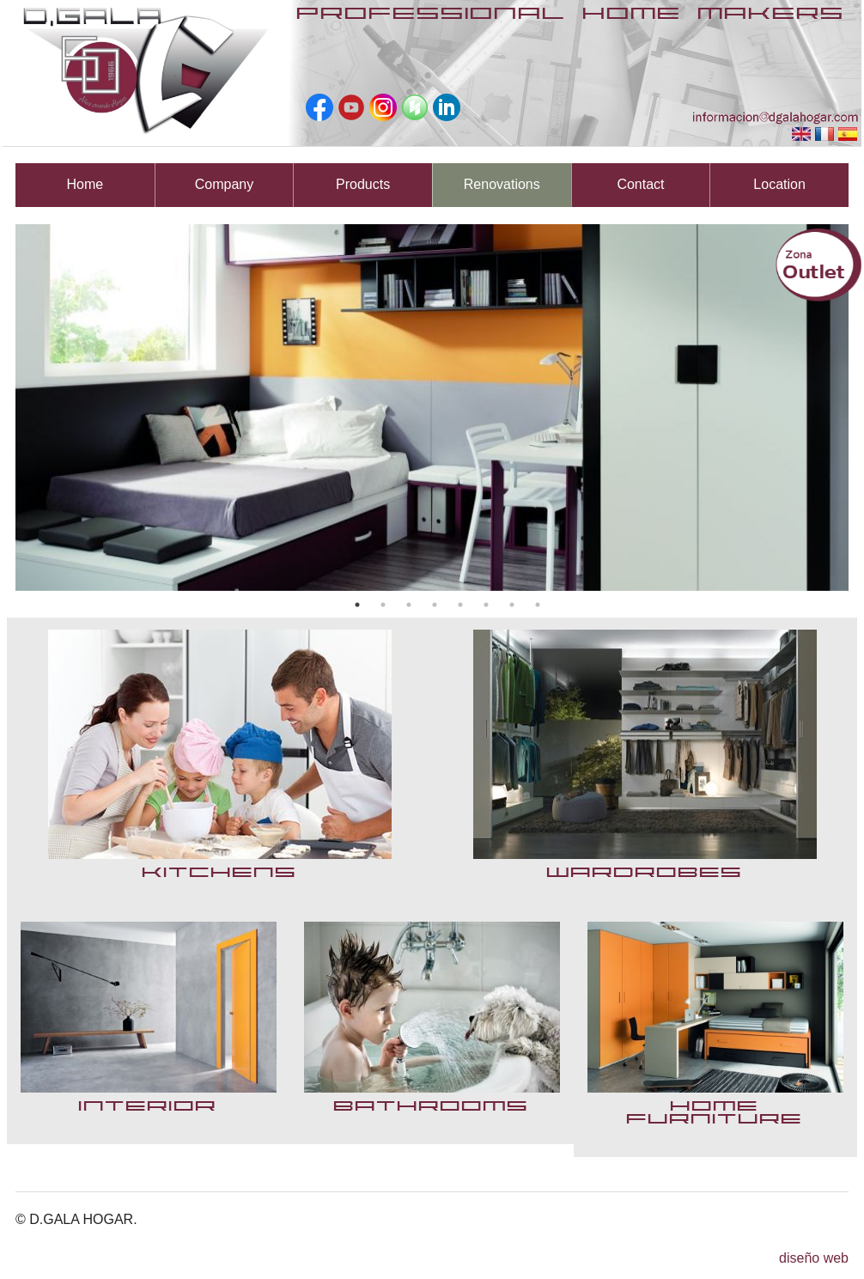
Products (363, 184)
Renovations (502, 184)
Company (224, 184)
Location (779, 184)
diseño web (814, 1258)
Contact (640, 184)
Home (84, 184)
